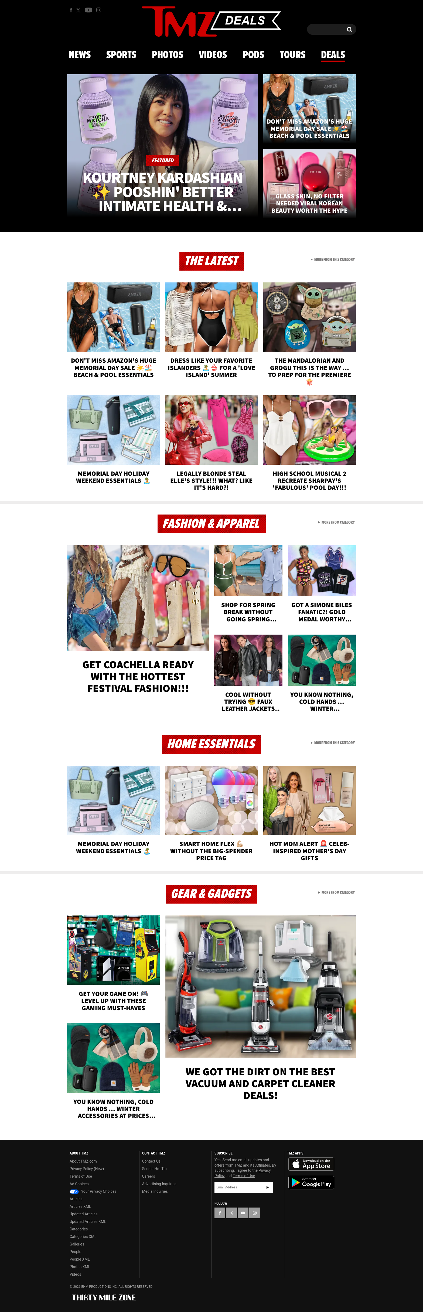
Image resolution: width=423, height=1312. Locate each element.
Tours (292, 55)
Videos (213, 55)
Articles (76, 1199)
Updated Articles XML (88, 1221)
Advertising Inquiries (159, 1184)
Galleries (77, 1244)
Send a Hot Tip (154, 1169)
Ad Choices (79, 1184)
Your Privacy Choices (93, 1191)
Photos (167, 55)
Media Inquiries (155, 1191)
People (75, 1252)
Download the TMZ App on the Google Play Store (311, 1182)
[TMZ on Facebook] (71, 10)
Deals (333, 55)
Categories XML (83, 1236)
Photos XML (80, 1267)
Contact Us (151, 1161)
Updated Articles (83, 1214)
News (80, 55)
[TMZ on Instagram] (98, 10)
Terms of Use (81, 1176)
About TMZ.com (83, 1161)
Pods (253, 55)
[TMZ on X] (79, 10)
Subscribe (267, 1187)
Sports (121, 55)
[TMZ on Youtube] (88, 10)
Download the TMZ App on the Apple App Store (311, 1164)
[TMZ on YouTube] (243, 1213)
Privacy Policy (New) (87, 1169)
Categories (79, 1229)
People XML (80, 1259)
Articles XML (80, 1206)
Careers (148, 1176)
